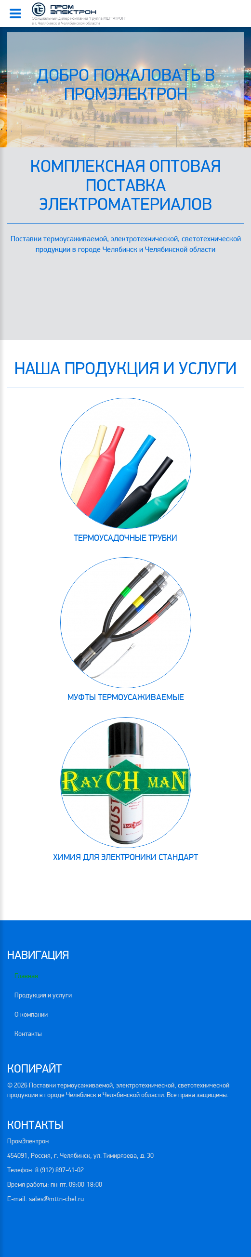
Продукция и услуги (43, 995)
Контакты (28, 1034)
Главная (26, 976)
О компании (31, 1014)
